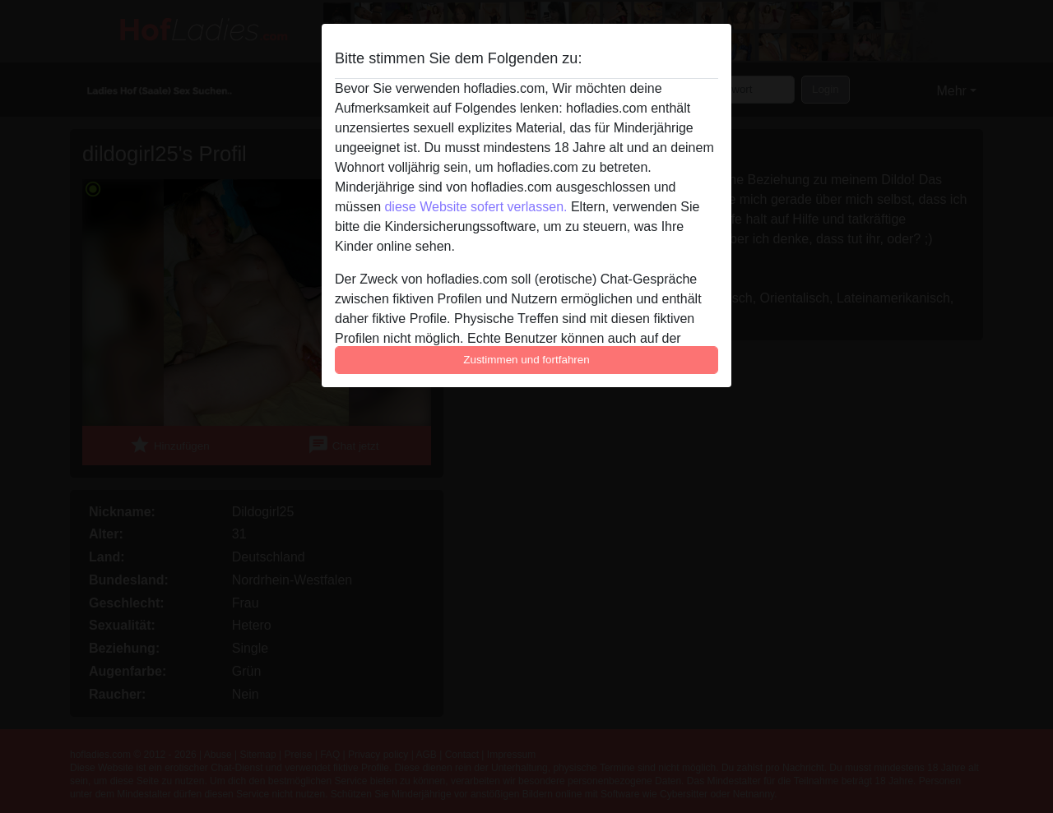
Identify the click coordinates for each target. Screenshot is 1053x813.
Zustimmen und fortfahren (526, 359)
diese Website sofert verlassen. (475, 207)
